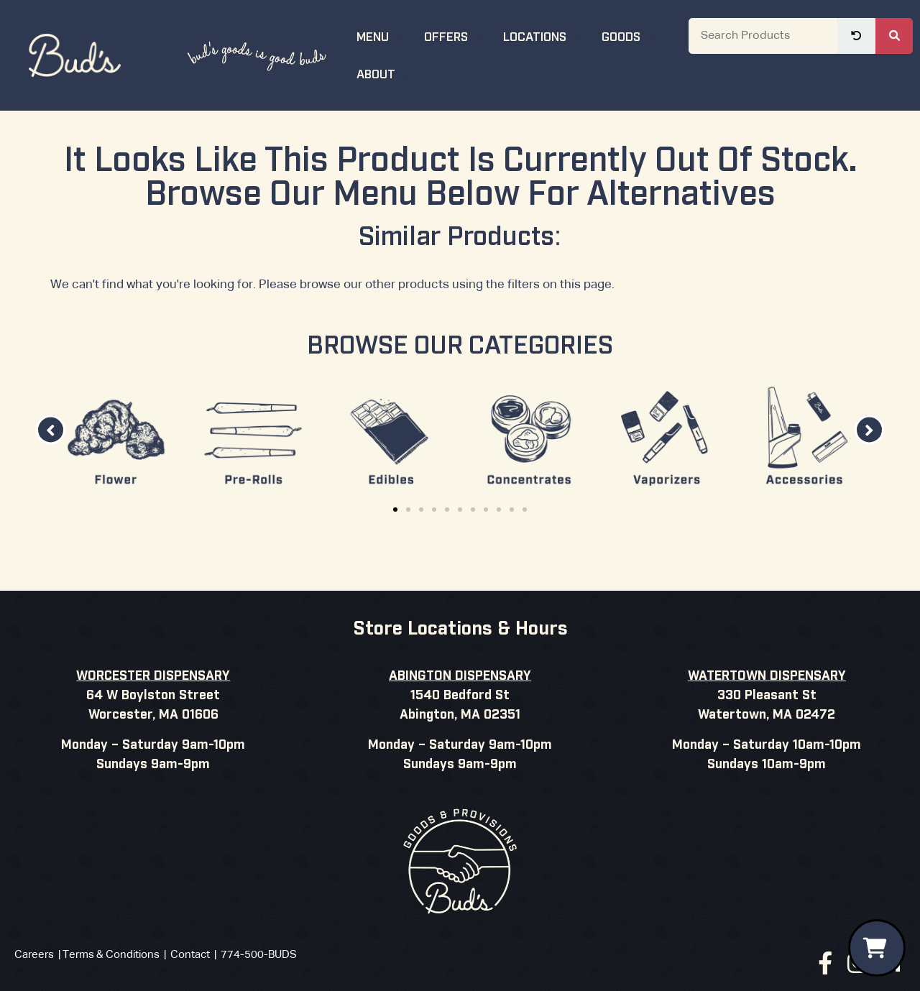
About (384, 72)
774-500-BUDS (259, 954)
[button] (50, 430)
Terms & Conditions (111, 954)
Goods (630, 35)
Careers (34, 954)
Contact (190, 954)
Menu (381, 35)
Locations (543, 35)
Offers (455, 35)
